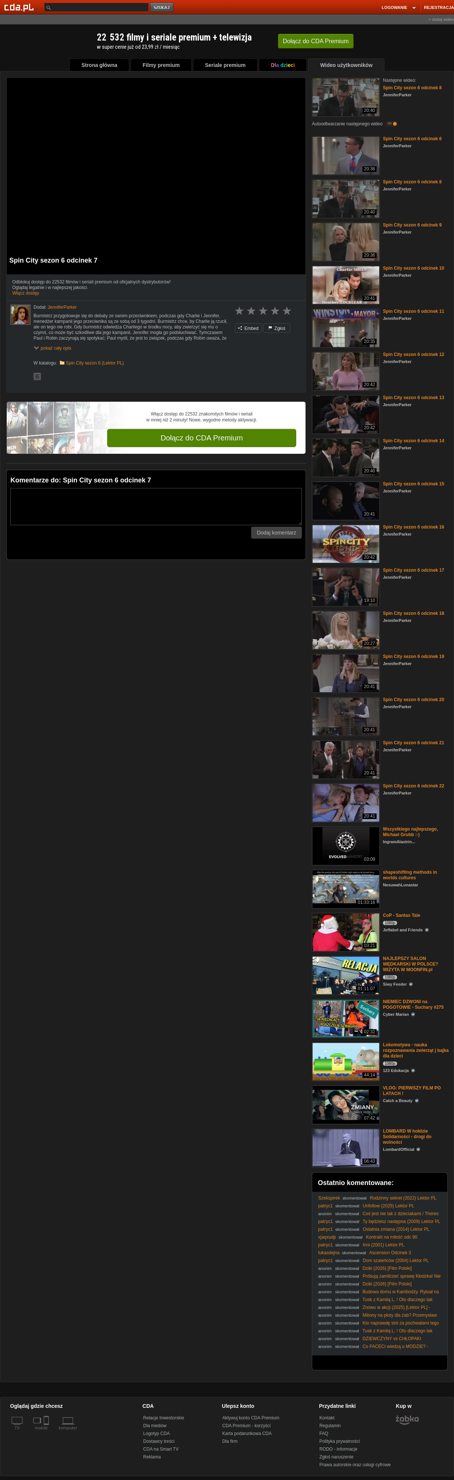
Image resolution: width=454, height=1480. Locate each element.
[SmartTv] (47, 1432)
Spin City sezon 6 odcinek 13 (413, 397)
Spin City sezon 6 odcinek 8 (412, 87)
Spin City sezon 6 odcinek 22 (413, 786)
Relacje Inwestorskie (163, 1417)
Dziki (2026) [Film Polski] (387, 1268)
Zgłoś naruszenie (336, 1457)
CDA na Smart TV (161, 1449)
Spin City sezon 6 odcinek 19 (413, 656)
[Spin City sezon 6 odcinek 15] (345, 500)
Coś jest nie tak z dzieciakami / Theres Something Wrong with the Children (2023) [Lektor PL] (378, 1216)
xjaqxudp (327, 1237)
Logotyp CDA (156, 1433)
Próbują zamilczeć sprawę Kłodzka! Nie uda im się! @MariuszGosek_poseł (379, 1279)
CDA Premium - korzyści (246, 1425)
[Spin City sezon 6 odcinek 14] (345, 457)
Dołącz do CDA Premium (201, 438)
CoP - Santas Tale (401, 915)
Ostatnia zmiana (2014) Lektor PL (396, 1229)
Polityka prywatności (339, 1441)
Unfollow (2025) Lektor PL (389, 1205)
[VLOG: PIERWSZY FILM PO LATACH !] (345, 1104)
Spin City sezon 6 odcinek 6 (412, 138)
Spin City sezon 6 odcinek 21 (413, 742)
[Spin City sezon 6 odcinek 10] (345, 284)
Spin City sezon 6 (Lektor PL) (95, 363)
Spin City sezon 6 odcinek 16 (413, 527)
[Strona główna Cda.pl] (20, 7)
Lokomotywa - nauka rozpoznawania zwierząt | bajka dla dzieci (416, 1050)
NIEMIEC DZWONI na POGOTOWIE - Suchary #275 (413, 1004)
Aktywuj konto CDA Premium (250, 1417)
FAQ (323, 1433)
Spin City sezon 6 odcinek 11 (413, 311)
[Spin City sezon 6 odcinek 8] (345, 96)
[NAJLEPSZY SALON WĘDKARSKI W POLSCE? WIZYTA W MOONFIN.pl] (345, 974)
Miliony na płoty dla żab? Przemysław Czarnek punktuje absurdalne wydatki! (377, 1318)
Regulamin (329, 1425)
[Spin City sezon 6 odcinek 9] (345, 241)
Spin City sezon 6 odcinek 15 (413, 484)
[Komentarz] (156, 506)
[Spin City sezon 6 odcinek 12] (345, 370)
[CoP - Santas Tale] (345, 931)
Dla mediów (155, 1425)
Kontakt (327, 1417)
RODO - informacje (338, 1449)
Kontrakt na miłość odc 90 (391, 1237)
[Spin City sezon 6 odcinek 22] (345, 802)
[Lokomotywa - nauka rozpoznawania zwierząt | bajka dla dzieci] (345, 1061)
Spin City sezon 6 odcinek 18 (413, 613)
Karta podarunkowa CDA (247, 1433)
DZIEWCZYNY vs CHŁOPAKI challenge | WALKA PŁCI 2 (369, 1341)
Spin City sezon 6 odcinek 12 (413, 354)
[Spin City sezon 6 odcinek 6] (345, 155)
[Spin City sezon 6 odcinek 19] (345, 672)
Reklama (152, 1457)
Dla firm (229, 1441)
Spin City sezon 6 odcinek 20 (413, 699)
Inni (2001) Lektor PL (384, 1245)
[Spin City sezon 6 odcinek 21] (345, 759)
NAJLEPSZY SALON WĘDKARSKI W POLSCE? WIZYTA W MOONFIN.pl (410, 964)
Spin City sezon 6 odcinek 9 (412, 225)
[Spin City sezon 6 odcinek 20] (345, 716)
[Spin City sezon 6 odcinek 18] (345, 629)
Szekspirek (329, 1198)
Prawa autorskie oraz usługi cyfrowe (355, 1464)
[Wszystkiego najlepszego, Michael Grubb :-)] (345, 845)
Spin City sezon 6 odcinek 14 (413, 440)
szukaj (162, 8)
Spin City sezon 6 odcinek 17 (413, 570)
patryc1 (325, 1205)
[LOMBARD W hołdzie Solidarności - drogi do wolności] (345, 1147)
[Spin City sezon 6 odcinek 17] (345, 586)
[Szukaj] (96, 7)
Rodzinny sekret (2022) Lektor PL (403, 1198)
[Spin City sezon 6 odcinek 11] (345, 327)
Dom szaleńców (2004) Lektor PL (396, 1260)
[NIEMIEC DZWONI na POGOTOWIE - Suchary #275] (345, 1018)
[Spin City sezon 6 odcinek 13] (345, 414)
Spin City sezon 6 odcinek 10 (413, 268)
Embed (248, 328)
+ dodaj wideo (441, 19)
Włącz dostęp (25, 293)
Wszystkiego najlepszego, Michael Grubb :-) (410, 831)
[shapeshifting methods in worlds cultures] (345, 888)
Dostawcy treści (159, 1441)
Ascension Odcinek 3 (390, 1252)
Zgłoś (276, 328)
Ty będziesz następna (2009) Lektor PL (401, 1221)
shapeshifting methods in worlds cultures (410, 875)
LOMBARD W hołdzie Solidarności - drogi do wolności (407, 1137)
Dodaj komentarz (276, 533)
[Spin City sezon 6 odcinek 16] (345, 543)
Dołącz (316, 41)
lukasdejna (328, 1252)
